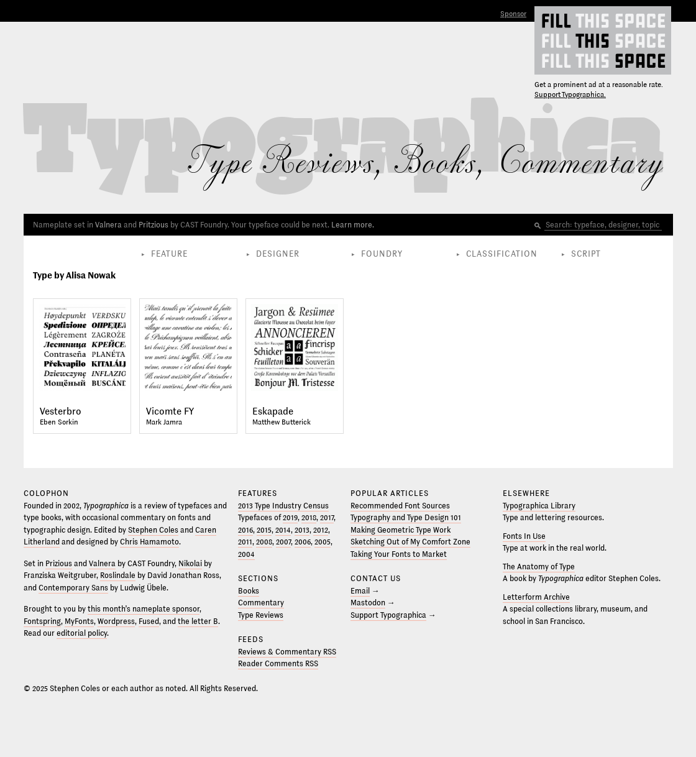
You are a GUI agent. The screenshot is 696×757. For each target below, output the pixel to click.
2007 (283, 542)
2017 (327, 518)
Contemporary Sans (73, 588)
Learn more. (352, 225)
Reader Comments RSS (278, 664)
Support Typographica (388, 615)
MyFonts (79, 621)
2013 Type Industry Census (283, 506)
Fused (149, 621)
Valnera (108, 225)
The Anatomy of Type (539, 567)
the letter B (198, 621)
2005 (322, 542)
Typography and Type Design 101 (405, 518)
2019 (290, 518)
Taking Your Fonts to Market (398, 554)
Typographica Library (539, 506)
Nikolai (190, 564)
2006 (303, 542)
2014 (283, 530)
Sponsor (513, 14)
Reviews (318, 163)
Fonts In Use (524, 536)
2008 (264, 542)
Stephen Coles (153, 530)
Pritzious (153, 225)
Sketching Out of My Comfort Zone (410, 542)
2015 (264, 530)
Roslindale (117, 575)
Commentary (580, 163)
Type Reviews (260, 615)
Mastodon (367, 603)
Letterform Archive (536, 597)
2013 (302, 530)
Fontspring (42, 621)
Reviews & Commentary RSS (287, 652)
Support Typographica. (570, 94)
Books (434, 163)
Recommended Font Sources (400, 506)
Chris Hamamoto (149, 542)
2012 (320, 530)
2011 (245, 542)
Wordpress (116, 621)
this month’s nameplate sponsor (143, 609)
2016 (245, 530)
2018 (308, 518)
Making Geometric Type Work (400, 530)
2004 (246, 554)
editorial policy (82, 633)
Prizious (58, 564)
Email (360, 591)
